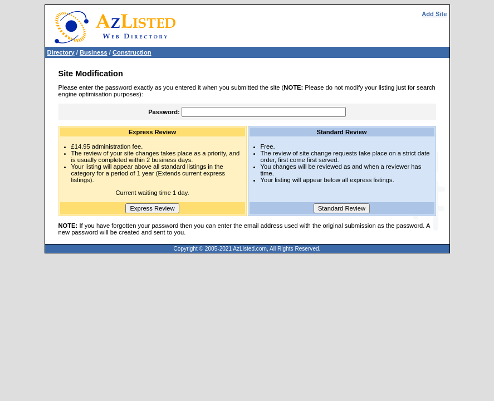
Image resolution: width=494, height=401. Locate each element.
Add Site (434, 14)
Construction (132, 52)
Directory (61, 52)
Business (93, 52)
